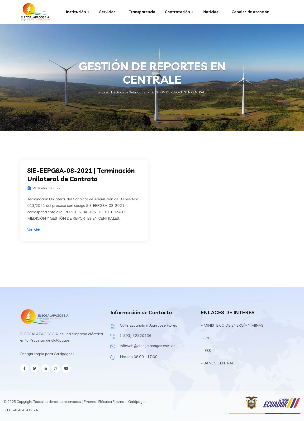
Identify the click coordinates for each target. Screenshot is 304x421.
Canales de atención (250, 11)
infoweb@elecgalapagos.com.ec (147, 345)
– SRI (205, 337)
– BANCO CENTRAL (217, 363)
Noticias (210, 11)
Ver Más (34, 229)
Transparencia (142, 11)
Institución (76, 11)
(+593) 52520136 (136, 335)
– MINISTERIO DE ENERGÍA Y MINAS (232, 325)
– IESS (206, 350)
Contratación (177, 11)
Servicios (107, 11)
